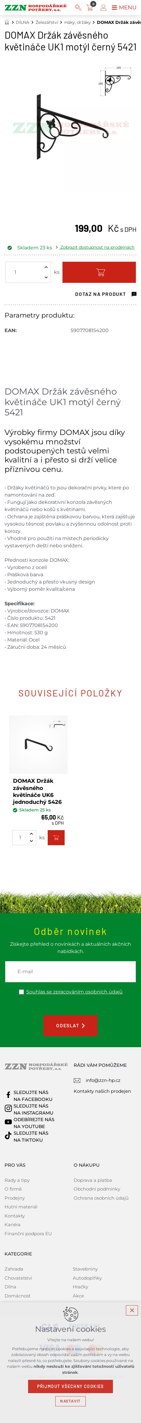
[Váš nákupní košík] (91, 8)
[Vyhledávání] (78, 8)
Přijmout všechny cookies (70, 1386)
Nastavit (70, 1401)
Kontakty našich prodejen (102, 1091)
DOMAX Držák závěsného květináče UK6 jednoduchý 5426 (37, 791)
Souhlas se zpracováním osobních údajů (74, 992)
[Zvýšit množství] (46, 267)
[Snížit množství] (46, 277)
